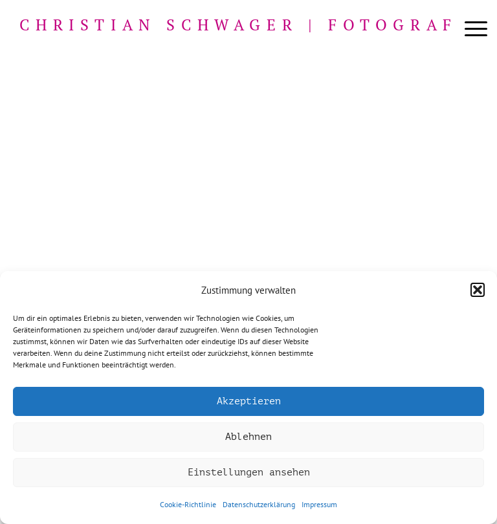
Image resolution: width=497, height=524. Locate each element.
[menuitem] (469, 29)
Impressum (319, 504)
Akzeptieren (249, 401)
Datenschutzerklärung (259, 504)
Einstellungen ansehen (249, 472)
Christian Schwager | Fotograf (238, 25)
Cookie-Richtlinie (188, 504)
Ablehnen (248, 436)
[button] (477, 289)
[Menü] (469, 29)
